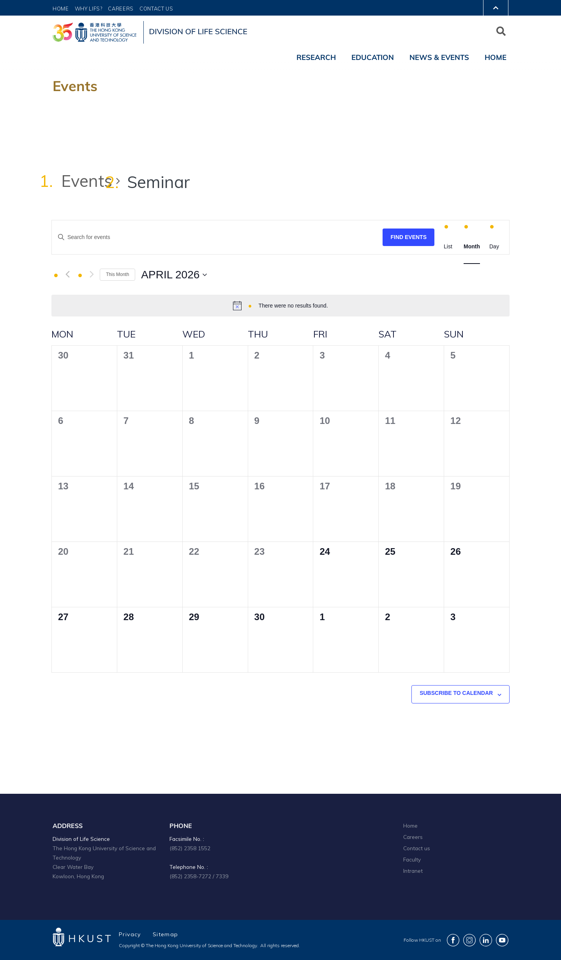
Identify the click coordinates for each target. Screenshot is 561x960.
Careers (121, 8)
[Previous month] (67, 274)
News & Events (439, 57)
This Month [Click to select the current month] (117, 274)
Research (316, 57)
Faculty (412, 859)
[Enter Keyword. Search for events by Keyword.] (217, 237)
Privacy (130, 934)
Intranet (413, 870)
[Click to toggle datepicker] (174, 275)
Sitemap (165, 934)
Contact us (416, 848)
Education (372, 57)
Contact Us (156, 8)
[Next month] (92, 274)
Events (86, 181)
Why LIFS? (88, 8)
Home (61, 8)
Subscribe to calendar (456, 693)
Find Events (408, 237)
